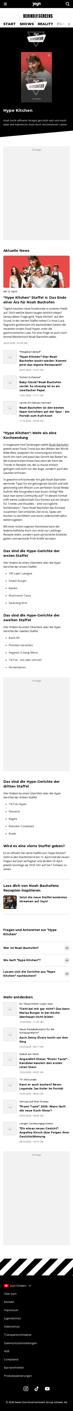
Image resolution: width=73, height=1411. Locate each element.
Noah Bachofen (58, 445)
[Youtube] (47, 1388)
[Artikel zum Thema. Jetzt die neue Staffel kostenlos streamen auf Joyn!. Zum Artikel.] (36, 902)
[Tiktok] (36, 1388)
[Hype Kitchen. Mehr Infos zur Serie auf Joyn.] (36, 77)
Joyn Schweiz (18, 1286)
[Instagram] (26, 1388)
